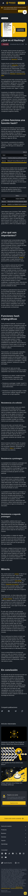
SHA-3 (11, 448)
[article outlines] (25, 12)
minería (17, 574)
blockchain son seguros (12, 584)
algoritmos (14, 59)
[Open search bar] (16, 3)
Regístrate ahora (14, 803)
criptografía (15, 65)
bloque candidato (7, 598)
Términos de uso (19, 887)
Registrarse (21, 3)
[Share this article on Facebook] (9, 711)
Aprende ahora (22, 11)
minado (21, 257)
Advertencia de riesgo (5, 888)
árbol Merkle (18, 580)
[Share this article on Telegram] (15, 711)
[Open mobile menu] (27, 3)
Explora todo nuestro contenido (14, 818)
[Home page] (10, 3)
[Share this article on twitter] (2, 711)
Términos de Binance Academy (17, 888)
